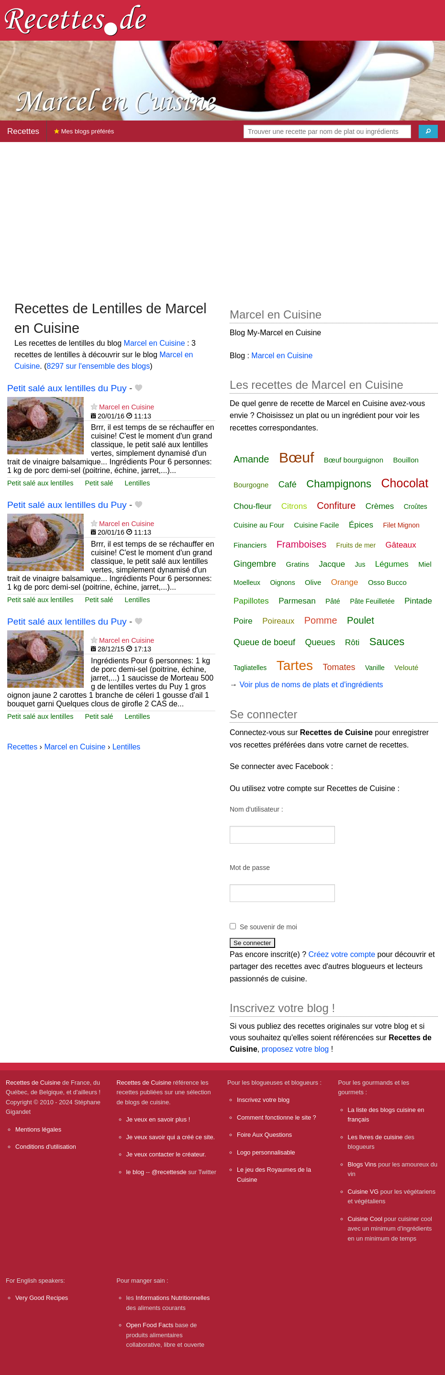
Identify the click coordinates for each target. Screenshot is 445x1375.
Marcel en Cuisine (154, 343)
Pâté (332, 601)
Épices (361, 524)
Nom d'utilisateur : (256, 809)
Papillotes (251, 600)
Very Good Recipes (41, 1297)
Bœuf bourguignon (353, 460)
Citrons (294, 506)
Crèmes (380, 506)
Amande (251, 459)
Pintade (418, 600)
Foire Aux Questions (264, 1134)
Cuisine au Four (259, 525)
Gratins (297, 564)
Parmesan (296, 600)
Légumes (392, 564)
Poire (243, 621)
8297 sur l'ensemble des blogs (98, 366)
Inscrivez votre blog (263, 1099)
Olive (313, 582)
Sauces (386, 642)
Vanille (375, 667)
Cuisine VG (363, 1191)
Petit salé (99, 483)
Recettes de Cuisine (33, 1082)
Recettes (23, 131)
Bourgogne (251, 485)
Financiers (250, 545)
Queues (320, 642)
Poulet (360, 620)
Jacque (332, 564)
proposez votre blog (295, 1049)
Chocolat (405, 483)
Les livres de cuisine (375, 1137)
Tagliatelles (250, 667)
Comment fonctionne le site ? (276, 1117)
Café (287, 484)
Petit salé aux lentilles (40, 483)
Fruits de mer (356, 545)
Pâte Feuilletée (372, 601)
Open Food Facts (150, 1325)
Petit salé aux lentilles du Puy (67, 388)
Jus (360, 564)
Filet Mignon (401, 525)
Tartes (295, 665)
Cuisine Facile (316, 525)
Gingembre (255, 564)
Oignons (282, 582)
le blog (135, 1172)
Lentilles (137, 483)
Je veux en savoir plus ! (158, 1119)
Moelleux (247, 582)
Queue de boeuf (264, 642)
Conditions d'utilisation (45, 1146)
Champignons (338, 484)
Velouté (406, 667)
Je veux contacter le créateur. (166, 1154)
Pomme (320, 620)
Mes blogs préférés (84, 131)
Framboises (301, 544)
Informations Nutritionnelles (172, 1297)
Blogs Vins (362, 1164)
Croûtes (415, 506)
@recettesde (169, 1172)
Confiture (336, 505)
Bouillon (405, 460)
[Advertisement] (222, 217)
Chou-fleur (252, 506)
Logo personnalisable (266, 1152)
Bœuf (296, 457)
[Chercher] (428, 131)
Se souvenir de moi (268, 927)
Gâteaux (401, 545)
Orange (344, 582)
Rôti (352, 642)
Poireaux (278, 621)
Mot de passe (250, 867)
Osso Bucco (387, 582)
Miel (425, 564)
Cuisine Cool (365, 1218)
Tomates (339, 667)
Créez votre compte (342, 954)
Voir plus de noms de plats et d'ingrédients (311, 685)
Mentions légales (38, 1129)
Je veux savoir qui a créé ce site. (170, 1137)
